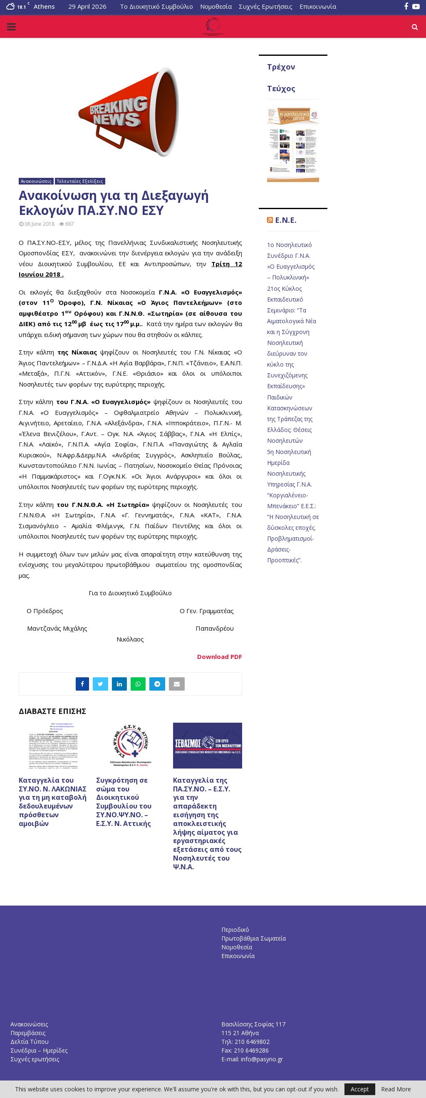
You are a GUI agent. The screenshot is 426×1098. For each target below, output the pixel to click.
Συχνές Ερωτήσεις (265, 6)
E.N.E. (286, 220)
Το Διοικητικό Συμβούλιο (156, 6)
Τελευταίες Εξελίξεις (80, 181)
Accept (360, 1089)
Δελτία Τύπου (29, 1042)
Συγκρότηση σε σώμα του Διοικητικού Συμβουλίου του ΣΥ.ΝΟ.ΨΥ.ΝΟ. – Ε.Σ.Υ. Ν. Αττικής (123, 802)
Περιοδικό (235, 929)
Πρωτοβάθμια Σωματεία (253, 938)
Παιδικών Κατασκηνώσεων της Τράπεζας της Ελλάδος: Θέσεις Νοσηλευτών (289, 418)
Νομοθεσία (216, 6)
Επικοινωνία (318, 6)
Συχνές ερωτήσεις (34, 1059)
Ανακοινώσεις (36, 181)
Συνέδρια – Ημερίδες (38, 1050)
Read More (396, 1089)
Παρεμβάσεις (27, 1033)
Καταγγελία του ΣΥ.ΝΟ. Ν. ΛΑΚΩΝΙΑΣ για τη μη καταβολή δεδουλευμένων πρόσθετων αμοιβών (53, 802)
